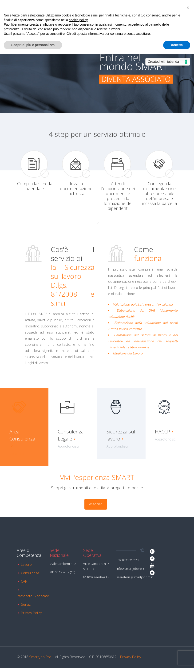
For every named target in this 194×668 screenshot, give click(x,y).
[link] (145, 68)
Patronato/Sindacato (33, 596)
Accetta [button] (177, 45)
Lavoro (26, 564)
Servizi (26, 604)
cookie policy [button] (78, 20)
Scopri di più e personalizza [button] (33, 45)
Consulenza (30, 573)
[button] (188, 7)
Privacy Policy (31, 613)
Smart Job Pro (40, 657)
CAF (24, 581)
